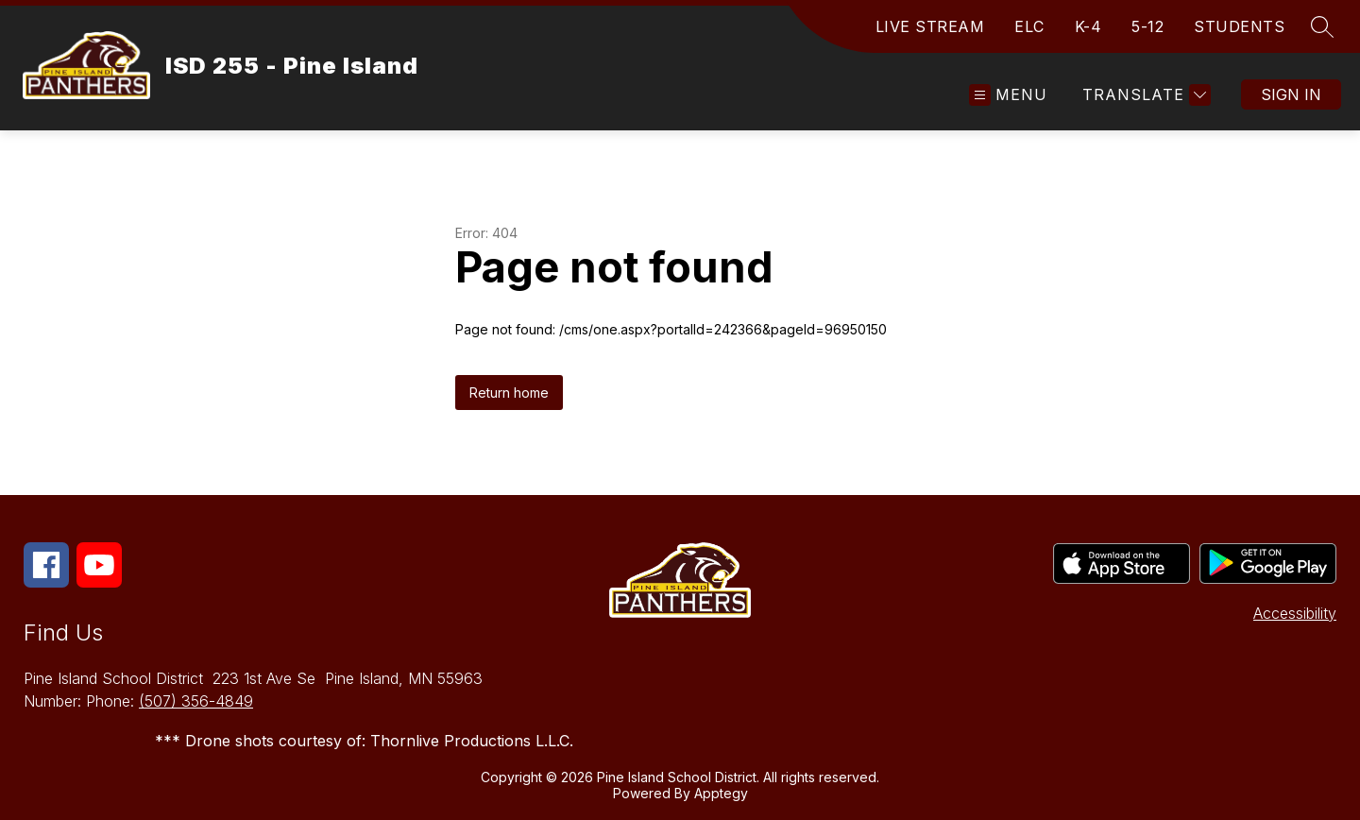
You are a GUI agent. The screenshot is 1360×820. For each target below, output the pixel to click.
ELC (1029, 26)
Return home (509, 392)
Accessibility (1294, 613)
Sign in (1291, 94)
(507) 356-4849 (196, 701)
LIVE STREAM (930, 26)
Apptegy (721, 793)
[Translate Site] (1144, 95)
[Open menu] (1008, 95)
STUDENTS (1239, 26)
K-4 (1088, 26)
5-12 (1147, 26)
